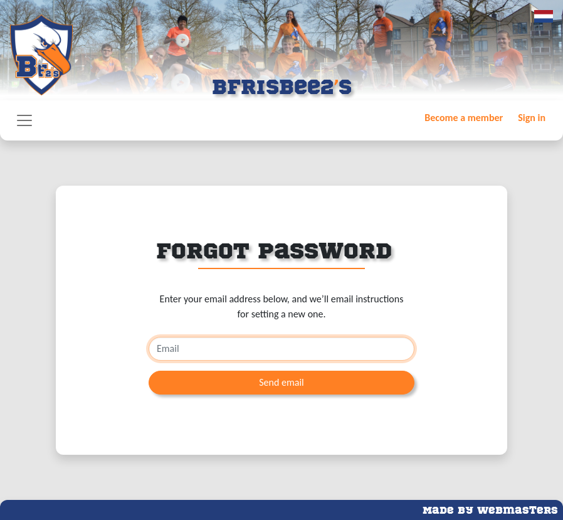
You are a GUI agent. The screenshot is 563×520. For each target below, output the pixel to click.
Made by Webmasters (490, 509)
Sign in (531, 118)
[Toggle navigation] (24, 120)
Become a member (463, 118)
